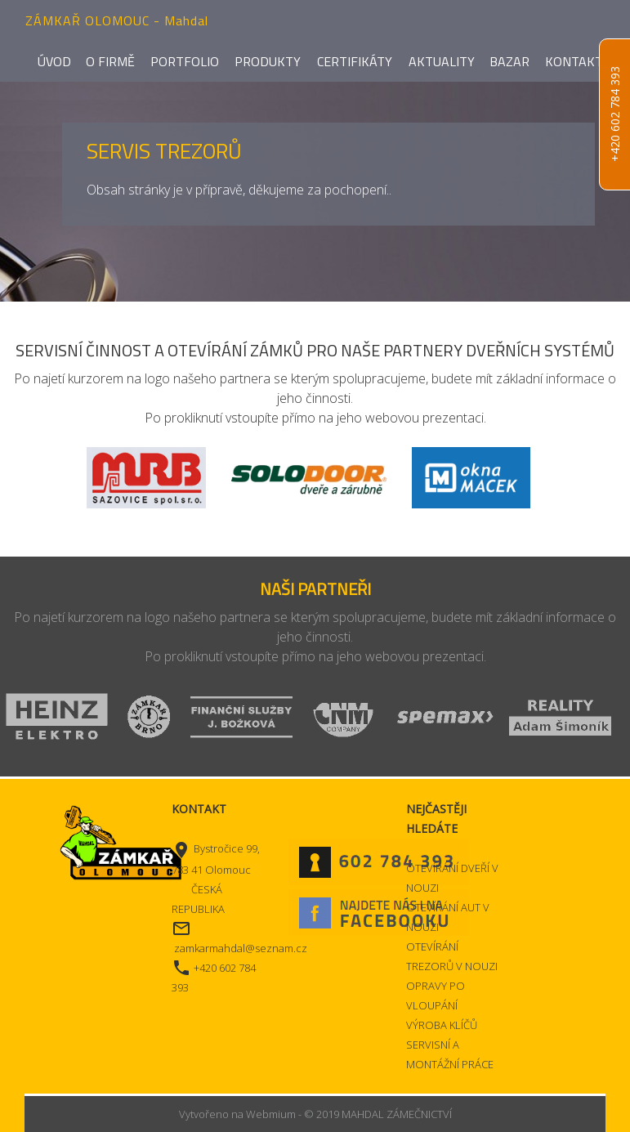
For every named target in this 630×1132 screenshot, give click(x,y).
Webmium (271, 1114)
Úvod (54, 61)
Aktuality (442, 61)
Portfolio (184, 61)
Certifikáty (354, 61)
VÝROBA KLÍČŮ (441, 1025)
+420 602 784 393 (615, 115)
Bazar (509, 61)
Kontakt (574, 61)
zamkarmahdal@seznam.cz (240, 948)
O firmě (110, 61)
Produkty (268, 61)
